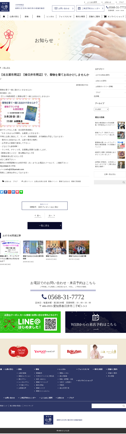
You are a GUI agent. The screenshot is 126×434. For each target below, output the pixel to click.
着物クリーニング (42, 382)
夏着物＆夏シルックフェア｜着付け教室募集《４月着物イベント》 (105, 144)
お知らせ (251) (101, 81)
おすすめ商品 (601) (103, 75)
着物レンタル (64, 373)
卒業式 (62, 385)
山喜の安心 (14, 16)
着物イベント (53, 181)
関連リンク (3, 406)
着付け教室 (80, 16)
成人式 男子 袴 (64, 388)
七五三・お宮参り (65, 382)
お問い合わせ (63, 8)
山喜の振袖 (22, 373)
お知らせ (108, 2)
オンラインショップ (116, 16)
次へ (50, 215)
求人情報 (111, 376)
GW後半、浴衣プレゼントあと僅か (44, 207)
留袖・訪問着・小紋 (66, 379)
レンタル (50, 16)
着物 (38, 16)
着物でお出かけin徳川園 (77, 256)
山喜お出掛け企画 (40, 181)
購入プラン (22, 379)
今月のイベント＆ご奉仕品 (45, 376)
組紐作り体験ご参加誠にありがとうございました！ (105, 153)
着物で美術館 (76, 181)
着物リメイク (40, 388)
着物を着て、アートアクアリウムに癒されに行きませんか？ (9, 258)
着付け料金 (40, 385)
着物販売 (39, 373)
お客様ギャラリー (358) (104, 86)
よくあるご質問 (46, 398)
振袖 (26, 16)
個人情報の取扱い (16, 406)
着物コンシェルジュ (42, 391)
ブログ (121, 2)
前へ (39, 215)
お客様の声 (22, 388)
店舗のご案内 (94, 16)
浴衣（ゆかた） (41, 379)
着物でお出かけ (64, 181)
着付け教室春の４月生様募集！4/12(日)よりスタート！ (105, 124)
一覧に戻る (6, 68)
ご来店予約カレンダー (91, 8)
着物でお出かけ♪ (52, 256)
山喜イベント (28, 181)
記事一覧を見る (110, 174)
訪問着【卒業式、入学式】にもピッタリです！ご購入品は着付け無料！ (105, 164)
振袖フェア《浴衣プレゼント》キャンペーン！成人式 (104, 134)
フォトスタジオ (65, 16)
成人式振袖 (63, 376)
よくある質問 (92, 2)
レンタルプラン (24, 382)
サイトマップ (28, 406)
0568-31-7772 (117, 7)
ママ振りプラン (24, 385)
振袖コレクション (25, 376)
